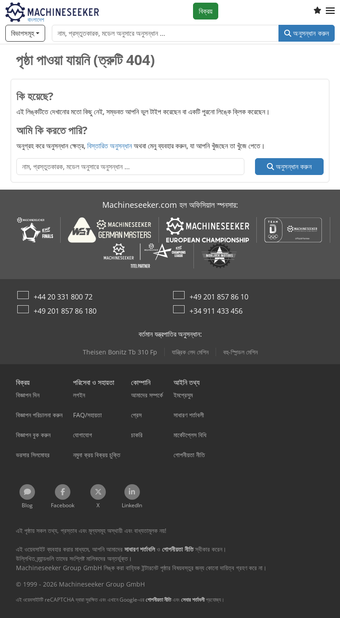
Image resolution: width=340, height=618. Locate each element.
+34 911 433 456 (216, 311)
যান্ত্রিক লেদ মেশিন (190, 352)
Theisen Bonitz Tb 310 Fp (120, 352)
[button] (330, 11)
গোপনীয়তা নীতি (158, 599)
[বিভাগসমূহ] (25, 33)
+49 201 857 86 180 (65, 311)
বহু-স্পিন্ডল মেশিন (240, 352)
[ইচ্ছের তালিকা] (317, 11)
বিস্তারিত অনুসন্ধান (109, 146)
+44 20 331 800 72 (63, 297)
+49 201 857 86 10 (218, 297)
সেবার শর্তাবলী (193, 599)
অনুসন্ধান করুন (306, 33)
